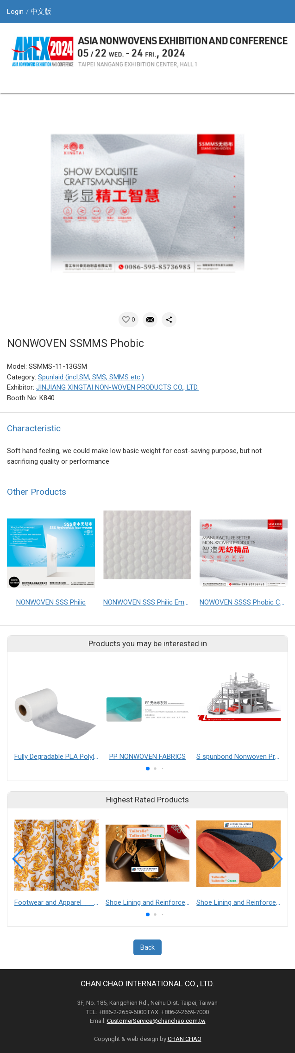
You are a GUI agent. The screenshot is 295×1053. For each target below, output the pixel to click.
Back (147, 947)
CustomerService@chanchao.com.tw (156, 1020)
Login (15, 11)
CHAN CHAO (184, 1038)
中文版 (41, 11)
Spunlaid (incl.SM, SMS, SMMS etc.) (91, 377)
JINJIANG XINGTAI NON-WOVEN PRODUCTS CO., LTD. (117, 387)
